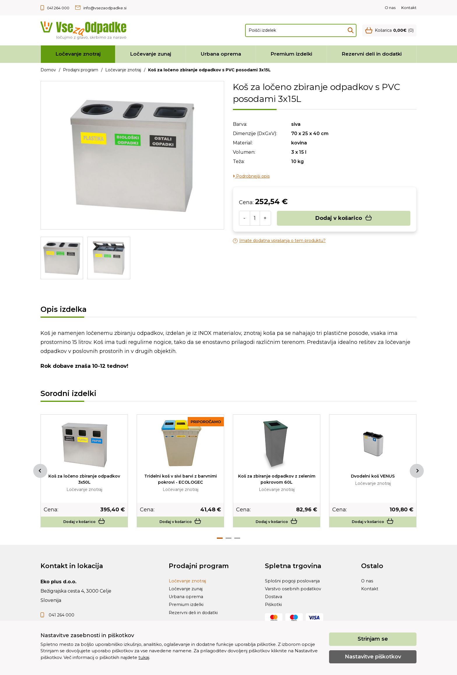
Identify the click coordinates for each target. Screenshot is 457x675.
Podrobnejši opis (251, 176)
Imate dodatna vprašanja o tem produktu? (279, 241)
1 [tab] (220, 542)
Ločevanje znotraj (78, 54)
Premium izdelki (291, 54)
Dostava (274, 607)
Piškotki (274, 617)
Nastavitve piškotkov (373, 656)
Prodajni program (80, 70)
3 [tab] (237, 542)
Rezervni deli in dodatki (372, 54)
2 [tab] (228, 542)
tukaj (143, 657)
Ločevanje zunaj (150, 54)
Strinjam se (373, 639)
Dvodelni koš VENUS (372, 476)
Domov (48, 70)
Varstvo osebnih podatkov (295, 596)
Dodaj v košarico (343, 218)
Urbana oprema (221, 54)
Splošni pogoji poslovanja (294, 586)
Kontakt (408, 7)
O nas (390, 7)
